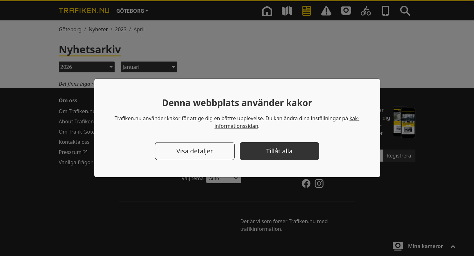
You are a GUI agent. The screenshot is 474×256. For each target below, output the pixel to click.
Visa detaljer (194, 151)
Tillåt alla (279, 151)
